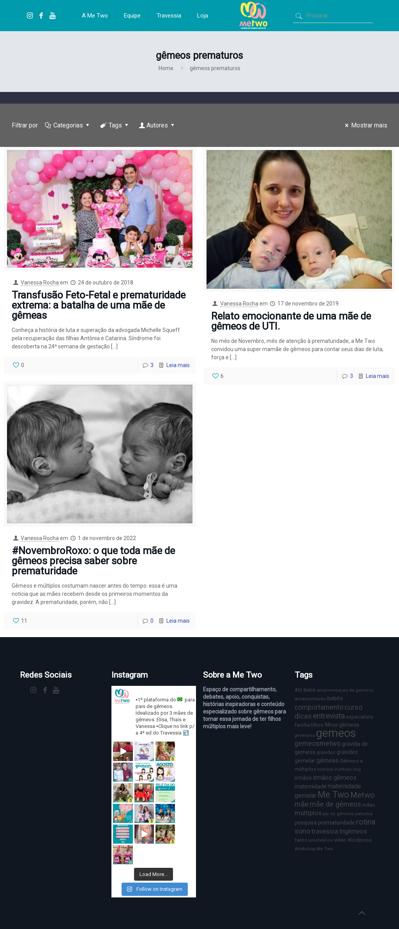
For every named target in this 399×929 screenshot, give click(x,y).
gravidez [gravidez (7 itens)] (326, 752)
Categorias (68, 125)
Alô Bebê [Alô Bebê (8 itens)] (305, 690)
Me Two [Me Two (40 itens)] (333, 794)
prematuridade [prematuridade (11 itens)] (336, 822)
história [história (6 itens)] (325, 769)
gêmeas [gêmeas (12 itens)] (327, 760)
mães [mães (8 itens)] (368, 805)
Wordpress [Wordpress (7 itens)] (360, 840)
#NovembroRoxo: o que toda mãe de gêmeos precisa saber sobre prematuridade (93, 561)
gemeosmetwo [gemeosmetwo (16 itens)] (318, 743)
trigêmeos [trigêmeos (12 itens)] (353, 831)
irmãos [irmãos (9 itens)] (303, 778)
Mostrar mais (365, 125)
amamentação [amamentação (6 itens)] (310, 698)
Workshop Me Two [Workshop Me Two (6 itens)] (314, 848)
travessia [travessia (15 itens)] (324, 831)
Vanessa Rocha (40, 282)
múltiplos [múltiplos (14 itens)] (308, 813)
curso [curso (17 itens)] (353, 707)
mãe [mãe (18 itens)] (302, 804)
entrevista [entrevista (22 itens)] (329, 716)
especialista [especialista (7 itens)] (359, 717)
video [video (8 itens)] (340, 840)
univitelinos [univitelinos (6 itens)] (320, 840)
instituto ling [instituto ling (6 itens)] (347, 769)
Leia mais (178, 365)
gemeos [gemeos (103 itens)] (336, 733)
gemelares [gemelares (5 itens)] (305, 735)
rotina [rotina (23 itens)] (365, 822)
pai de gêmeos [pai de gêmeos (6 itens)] (338, 813)
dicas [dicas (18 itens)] (303, 716)
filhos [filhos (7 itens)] (317, 725)
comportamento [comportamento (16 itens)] (319, 707)
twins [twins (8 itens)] (301, 840)
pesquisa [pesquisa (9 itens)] (306, 822)
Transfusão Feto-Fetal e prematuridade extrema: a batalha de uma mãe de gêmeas (98, 305)
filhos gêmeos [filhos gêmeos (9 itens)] (342, 725)
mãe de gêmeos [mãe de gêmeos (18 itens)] (335, 804)
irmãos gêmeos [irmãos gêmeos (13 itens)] (335, 777)
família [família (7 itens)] (302, 725)
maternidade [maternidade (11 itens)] (311, 786)
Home (166, 68)
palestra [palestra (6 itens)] (364, 813)
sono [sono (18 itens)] (302, 831)
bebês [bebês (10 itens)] (335, 698)
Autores (157, 125)
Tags (115, 125)
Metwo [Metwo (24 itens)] (362, 795)
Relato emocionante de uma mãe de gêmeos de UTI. (291, 321)
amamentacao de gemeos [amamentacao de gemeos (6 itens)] (344, 690)
